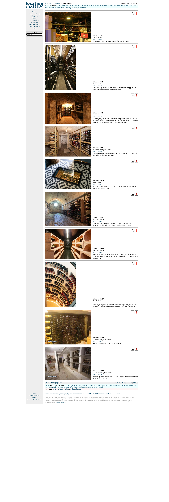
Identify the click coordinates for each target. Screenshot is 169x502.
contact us (34, 22)
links (34, 28)
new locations (34, 20)
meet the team (34, 24)
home (34, 12)
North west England (58, 387)
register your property (34, 399)
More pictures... (98, 39)
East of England (74, 5)
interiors (57, 3)
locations (48, 3)
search (34, 397)
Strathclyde (66, 7)
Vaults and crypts (73, 9)
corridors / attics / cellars (61, 389)
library (34, 18)
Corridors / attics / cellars (59, 9)
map (46, 5)
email (103, 394)
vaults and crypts (75, 389)
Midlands (113, 5)
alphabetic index (34, 14)
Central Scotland (63, 5)
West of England (81, 7)
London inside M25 (103, 5)
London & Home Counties (88, 5)
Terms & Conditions (60, 402)
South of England (56, 7)
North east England (123, 5)
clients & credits (34, 26)
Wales (73, 7)
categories (34, 16)
